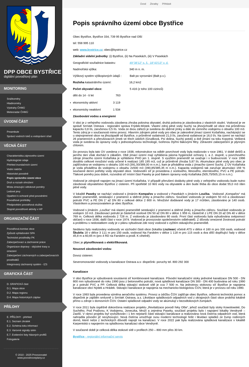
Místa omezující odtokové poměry (26, 186)
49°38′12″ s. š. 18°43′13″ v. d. (149, 62)
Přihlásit (166, 3)
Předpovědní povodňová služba (24, 204)
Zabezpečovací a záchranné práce (26, 242)
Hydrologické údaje (17, 160)
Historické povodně (17, 173)
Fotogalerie (13, 339)
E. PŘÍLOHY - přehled (19, 317)
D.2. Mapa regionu (17, 292)
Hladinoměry (14, 103)
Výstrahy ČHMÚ (16, 107)
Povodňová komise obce (20, 228)
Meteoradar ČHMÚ (17, 112)
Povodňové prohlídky (18, 200)
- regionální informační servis (98, 336)
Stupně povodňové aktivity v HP (25, 209)
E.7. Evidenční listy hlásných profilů (26, 334)
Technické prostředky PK (21, 237)
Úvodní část (16, 121)
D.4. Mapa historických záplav (23, 297)
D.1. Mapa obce (16, 288)
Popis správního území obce (24, 177)
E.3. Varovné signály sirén (21, 330)
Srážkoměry (13, 98)
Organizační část (21, 219)
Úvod (143, 3)
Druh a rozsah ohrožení (20, 182)
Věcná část (15, 146)
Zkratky (154, 3)
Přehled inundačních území (22, 164)
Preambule (13, 131)
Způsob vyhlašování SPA (21, 233)
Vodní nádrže (14, 169)
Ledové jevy (13, 191)
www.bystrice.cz (91, 49)
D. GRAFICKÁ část (17, 284)
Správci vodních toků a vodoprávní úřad (29, 136)
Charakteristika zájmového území (25, 155)
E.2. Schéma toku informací (22, 325)
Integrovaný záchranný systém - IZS (27, 264)
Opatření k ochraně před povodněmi (27, 195)
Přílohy (11, 307)
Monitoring (15, 88)
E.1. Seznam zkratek (18, 321)
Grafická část (18, 274)
